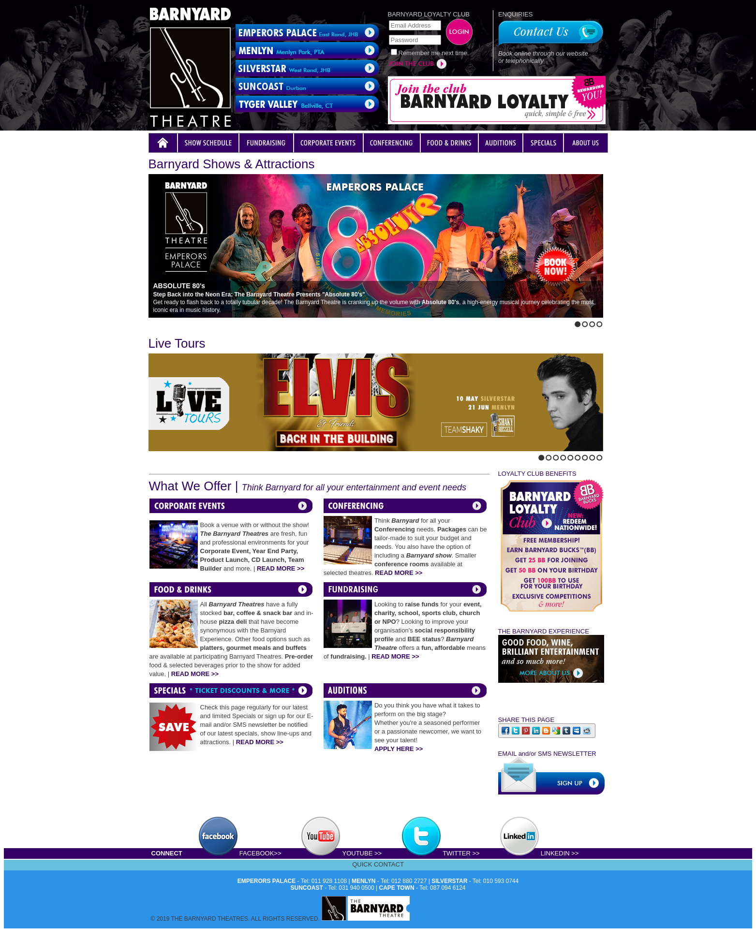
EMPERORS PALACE (266, 881)
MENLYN (364, 881)
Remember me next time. (434, 53)
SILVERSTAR (449, 881)
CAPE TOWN (397, 887)
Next (160, 322)
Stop (171, 322)
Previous (151, 322)
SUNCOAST (307, 887)
